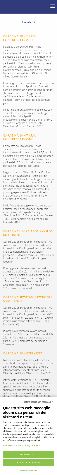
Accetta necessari (28, 462)
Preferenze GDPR (28, 470)
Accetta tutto (28, 454)
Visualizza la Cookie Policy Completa (21, 445)
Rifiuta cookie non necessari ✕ (38, 402)
